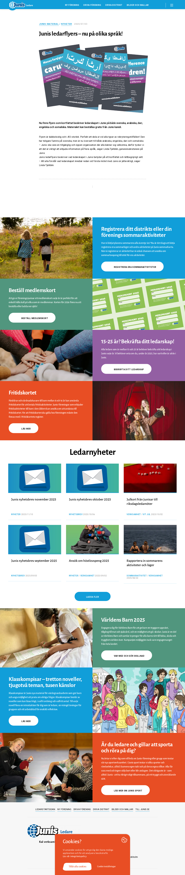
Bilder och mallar (138, 5)
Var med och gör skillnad (127, 656)
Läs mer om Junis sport (125, 791)
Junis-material (49, 24)
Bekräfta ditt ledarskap (126, 369)
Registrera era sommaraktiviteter (132, 267)
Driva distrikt (113, 5)
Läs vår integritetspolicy (75, 856)
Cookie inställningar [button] (106, 866)
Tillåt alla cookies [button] (77, 866)
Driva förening (92, 5)
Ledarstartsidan (45, 809)
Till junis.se (142, 809)
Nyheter (66, 24)
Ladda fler (92, 597)
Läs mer (23, 429)
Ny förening (72, 5)
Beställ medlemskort (32, 318)
